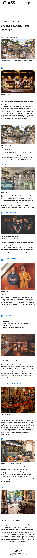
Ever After (3, 487)
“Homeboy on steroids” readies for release (13, 327)
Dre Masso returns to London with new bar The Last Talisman (18, 329)
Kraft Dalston (4, 164)
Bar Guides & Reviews (11, 21)
